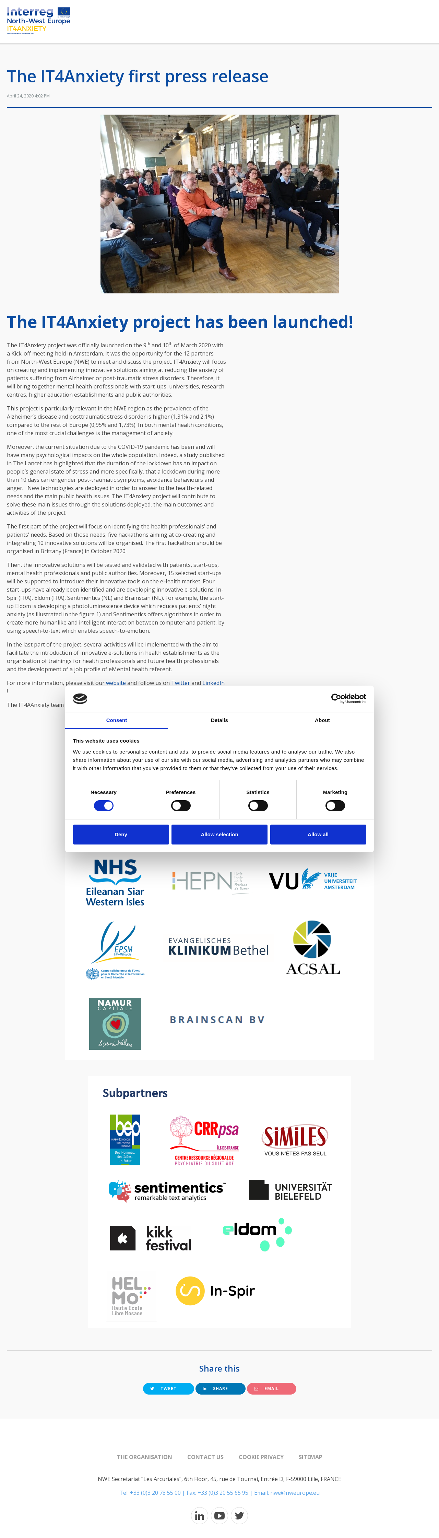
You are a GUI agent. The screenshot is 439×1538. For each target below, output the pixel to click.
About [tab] (322, 720)
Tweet (163, 1388)
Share (215, 1388)
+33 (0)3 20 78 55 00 (155, 1492)
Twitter (180, 683)
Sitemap (310, 1457)
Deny (121, 834)
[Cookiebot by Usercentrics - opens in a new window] (336, 699)
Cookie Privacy (261, 1457)
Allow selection (219, 834)
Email (266, 1388)
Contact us (205, 1457)
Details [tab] (219, 720)
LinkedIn (213, 683)
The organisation (144, 1457)
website (116, 683)
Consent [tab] (116, 720)
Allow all (318, 834)
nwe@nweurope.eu (295, 1492)
